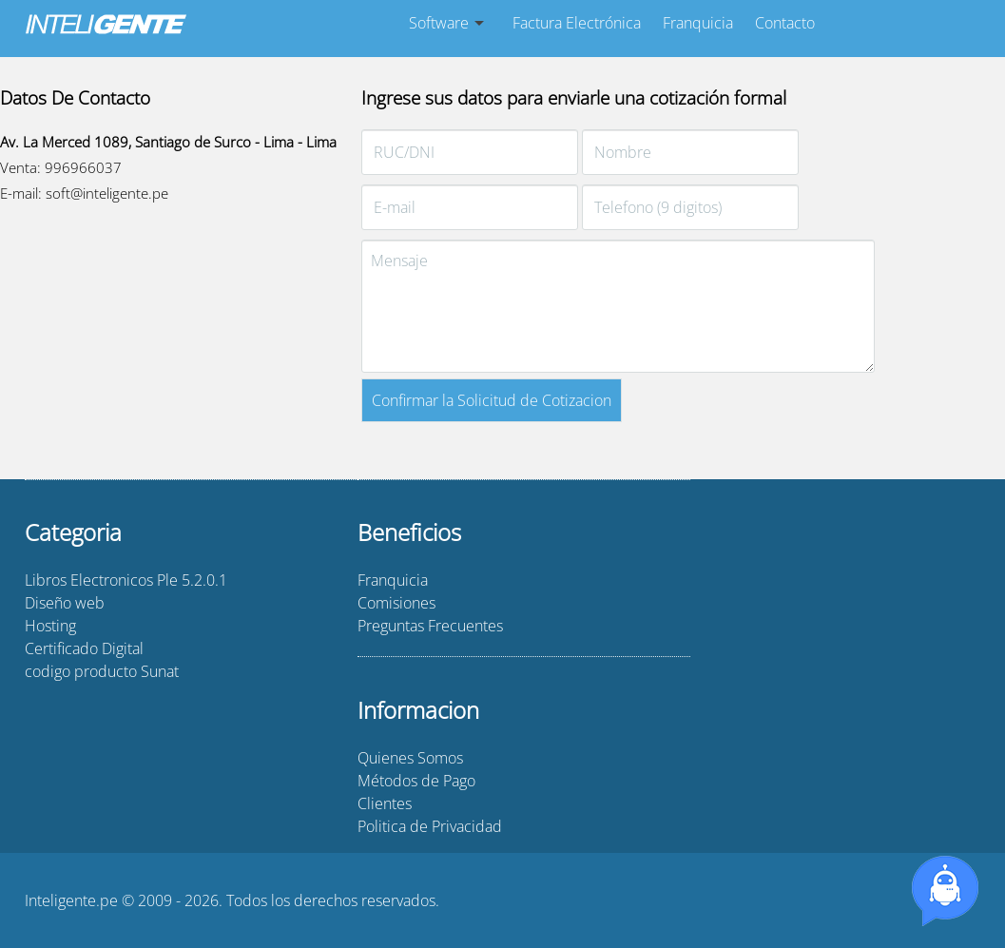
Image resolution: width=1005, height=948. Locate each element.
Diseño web (65, 602)
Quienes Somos (410, 757)
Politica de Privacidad (430, 826)
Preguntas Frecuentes (430, 625)
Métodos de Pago (416, 780)
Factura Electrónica (576, 22)
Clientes (385, 803)
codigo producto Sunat (102, 671)
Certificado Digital (84, 648)
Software (439, 22)
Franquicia (698, 22)
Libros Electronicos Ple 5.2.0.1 (126, 580)
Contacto (785, 22)
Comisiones (396, 602)
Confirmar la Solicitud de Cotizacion (491, 400)
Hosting (50, 625)
